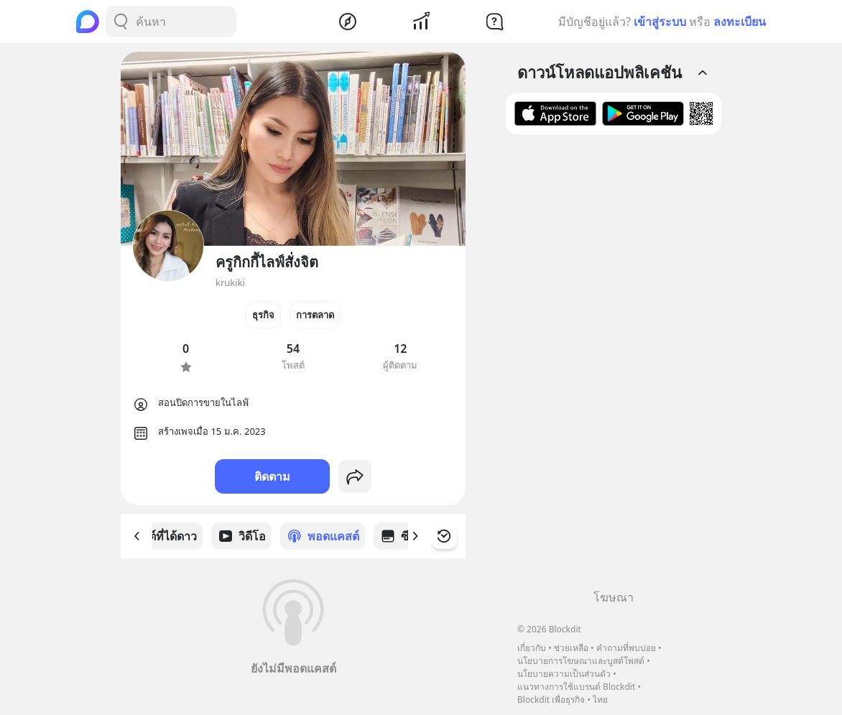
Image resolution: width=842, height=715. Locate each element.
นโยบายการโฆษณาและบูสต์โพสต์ (580, 661)
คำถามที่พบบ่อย (626, 648)
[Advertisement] (613, 367)
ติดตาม (272, 476)
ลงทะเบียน (739, 21)
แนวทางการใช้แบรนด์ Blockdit (576, 687)
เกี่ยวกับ (531, 648)
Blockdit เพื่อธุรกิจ (551, 699)
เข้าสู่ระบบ (660, 21)
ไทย (600, 699)
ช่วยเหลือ (571, 648)
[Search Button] (120, 21)
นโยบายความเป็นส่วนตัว (564, 674)
